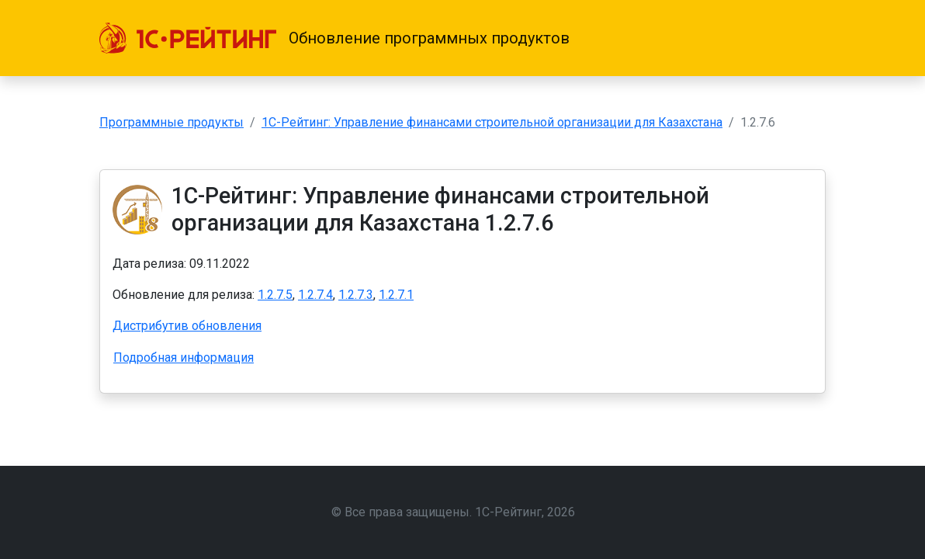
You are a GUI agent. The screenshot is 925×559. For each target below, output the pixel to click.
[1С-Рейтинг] (187, 38)
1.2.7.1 (396, 294)
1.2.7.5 (275, 294)
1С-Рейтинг (508, 512)
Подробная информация (183, 357)
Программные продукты (171, 122)
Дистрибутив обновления (187, 325)
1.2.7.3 (355, 294)
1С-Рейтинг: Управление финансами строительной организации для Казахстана (492, 122)
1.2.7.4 (315, 294)
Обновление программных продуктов (429, 38)
